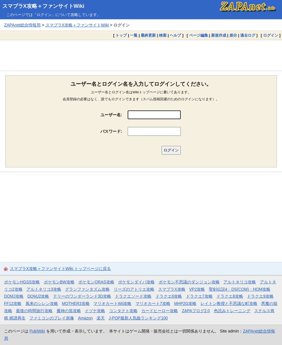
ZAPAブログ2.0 (196, 310)
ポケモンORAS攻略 (96, 282)
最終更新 (148, 35)
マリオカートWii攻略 (112, 303)
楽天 (101, 318)
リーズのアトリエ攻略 (134, 289)
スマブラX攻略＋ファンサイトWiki (43, 6)
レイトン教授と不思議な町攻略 (228, 303)
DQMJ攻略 (14, 296)
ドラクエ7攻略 (199, 296)
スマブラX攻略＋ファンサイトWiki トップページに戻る (60, 268)
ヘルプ (175, 35)
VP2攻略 (197, 289)
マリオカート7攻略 (152, 303)
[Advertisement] (141, 55)
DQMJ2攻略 (38, 296)
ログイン (270, 35)
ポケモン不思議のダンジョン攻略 (189, 282)
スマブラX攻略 (171, 289)
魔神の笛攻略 (69, 310)
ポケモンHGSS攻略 (22, 282)
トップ (121, 35)
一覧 (134, 35)
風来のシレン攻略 (42, 303)
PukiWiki (37, 331)
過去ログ (247, 35)
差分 (233, 35)
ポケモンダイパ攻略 (136, 282)
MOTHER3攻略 (76, 303)
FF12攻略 (12, 303)
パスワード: (111, 131)
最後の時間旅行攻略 (34, 310)
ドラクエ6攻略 (169, 296)
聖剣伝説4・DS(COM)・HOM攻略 (240, 289)
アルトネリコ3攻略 (43, 289)
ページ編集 (198, 35)
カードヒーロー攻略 (159, 310)
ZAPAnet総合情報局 (22, 25)
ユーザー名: (111, 114)
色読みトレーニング (232, 310)
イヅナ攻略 (95, 310)
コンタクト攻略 (123, 310)
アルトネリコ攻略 (239, 282)
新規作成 (218, 35)
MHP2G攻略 (185, 303)
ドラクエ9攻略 (260, 296)
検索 (163, 35)
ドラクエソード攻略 (133, 296)
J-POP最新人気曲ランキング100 (138, 318)
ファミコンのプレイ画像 (51, 318)
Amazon (85, 318)
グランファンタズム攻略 (87, 289)
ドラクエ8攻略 (229, 296)
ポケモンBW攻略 (59, 282)
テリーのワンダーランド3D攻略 (82, 296)
